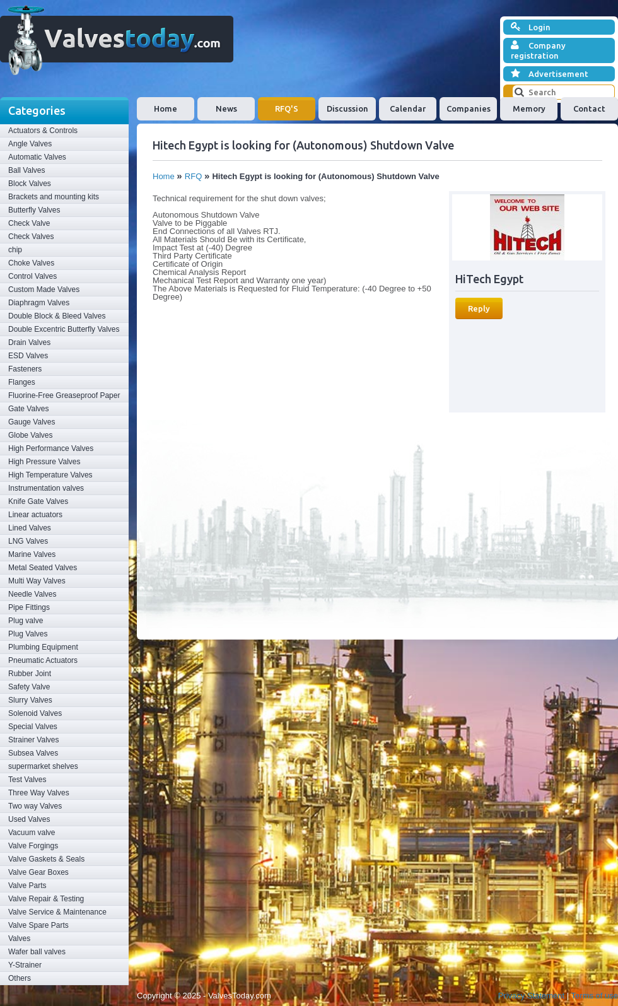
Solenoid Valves (35, 713)
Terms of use (594, 995)
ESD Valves (28, 355)
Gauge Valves (31, 422)
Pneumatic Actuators (43, 660)
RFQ (193, 176)
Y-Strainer (25, 965)
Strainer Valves (33, 739)
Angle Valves (30, 143)
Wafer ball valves (37, 951)
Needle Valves (32, 594)
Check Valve (29, 223)
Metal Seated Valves (42, 567)
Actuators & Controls (43, 130)
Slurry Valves (30, 700)
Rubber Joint (29, 673)
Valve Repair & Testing (46, 898)
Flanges (21, 382)
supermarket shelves (43, 766)
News (226, 108)
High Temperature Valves (50, 475)
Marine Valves (31, 554)
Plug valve (25, 620)
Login (531, 27)
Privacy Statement (531, 995)
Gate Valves (28, 408)
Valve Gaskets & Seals (46, 859)
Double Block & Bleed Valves (57, 316)
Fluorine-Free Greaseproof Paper (64, 395)
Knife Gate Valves (38, 501)
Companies (468, 108)
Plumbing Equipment (43, 647)
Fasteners (25, 369)
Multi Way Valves (37, 580)
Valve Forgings (33, 845)
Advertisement (549, 74)
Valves (19, 938)
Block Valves (29, 183)
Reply (479, 308)
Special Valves (32, 726)
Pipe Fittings (29, 607)
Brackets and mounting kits (53, 196)
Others (19, 978)
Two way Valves (35, 806)
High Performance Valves (50, 448)
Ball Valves (26, 170)
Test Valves (27, 779)
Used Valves (29, 819)
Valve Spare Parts (38, 925)
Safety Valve (29, 686)
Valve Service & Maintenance (57, 912)
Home (165, 108)
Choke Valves (31, 263)
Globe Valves (30, 435)
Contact (589, 108)
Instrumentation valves (46, 488)
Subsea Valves (33, 753)
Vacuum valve (31, 832)
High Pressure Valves (44, 461)
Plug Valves (27, 633)
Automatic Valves (37, 157)
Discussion (347, 108)
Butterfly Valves (34, 210)
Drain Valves (29, 342)
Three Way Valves (38, 792)
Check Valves (31, 236)
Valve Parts (27, 885)
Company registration (538, 50)
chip (15, 249)
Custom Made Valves (43, 289)
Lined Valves (29, 527)
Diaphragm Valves (38, 302)
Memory (529, 108)
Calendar (408, 108)
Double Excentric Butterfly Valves (64, 329)
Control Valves (32, 276)
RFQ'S (286, 108)
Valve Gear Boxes (38, 872)
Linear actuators (35, 514)
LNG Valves (28, 541)
